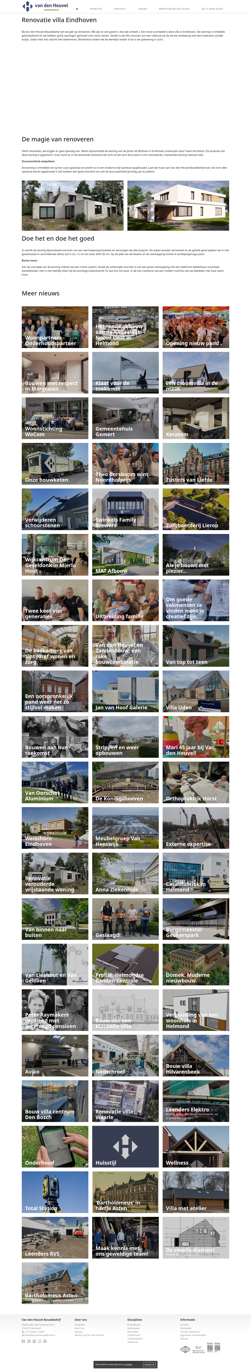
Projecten (96, 8)
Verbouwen (133, 1328)
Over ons (79, 1328)
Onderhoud (133, 1335)
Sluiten (149, 1364)
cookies (128, 1364)
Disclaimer (186, 1328)
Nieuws (142, 8)
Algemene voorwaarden (193, 1335)
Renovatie (132, 1331)
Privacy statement (190, 1331)
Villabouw (132, 1342)
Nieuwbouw (133, 1324)
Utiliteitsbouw (134, 1338)
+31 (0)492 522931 (212, 8)
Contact (184, 1324)
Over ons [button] (119, 8)
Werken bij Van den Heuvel (174, 8)
